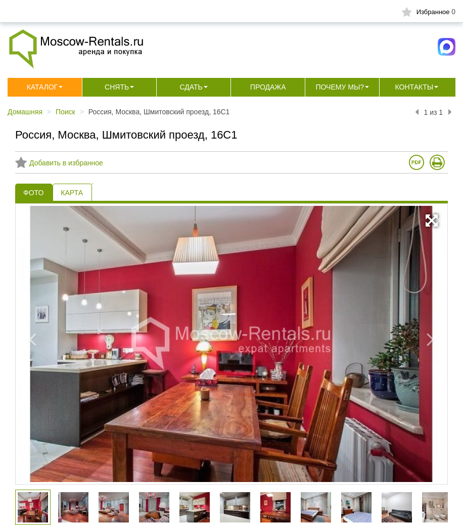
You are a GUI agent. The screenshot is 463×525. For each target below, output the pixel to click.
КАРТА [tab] (72, 193)
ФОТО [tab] (33, 193)
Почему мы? (339, 87)
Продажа (268, 87)
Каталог (42, 87)
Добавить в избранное (59, 163)
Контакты (414, 87)
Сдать (191, 87)
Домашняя (25, 112)
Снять (117, 87)
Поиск (65, 112)
